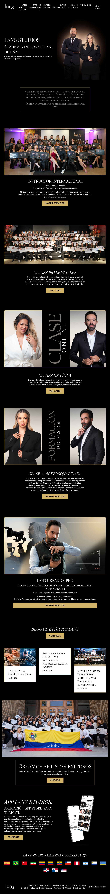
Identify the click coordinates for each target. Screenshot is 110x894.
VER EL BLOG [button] (55, 635)
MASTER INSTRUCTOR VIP (35, 7)
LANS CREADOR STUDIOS (21, 7)
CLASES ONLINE (46, 6)
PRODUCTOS (86, 5)
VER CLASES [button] (55, 290)
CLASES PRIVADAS (73, 6)
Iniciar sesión (97, 7)
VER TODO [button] (55, 780)
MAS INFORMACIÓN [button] (55, 202)
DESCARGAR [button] (13, 837)
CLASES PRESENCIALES (59, 6)
